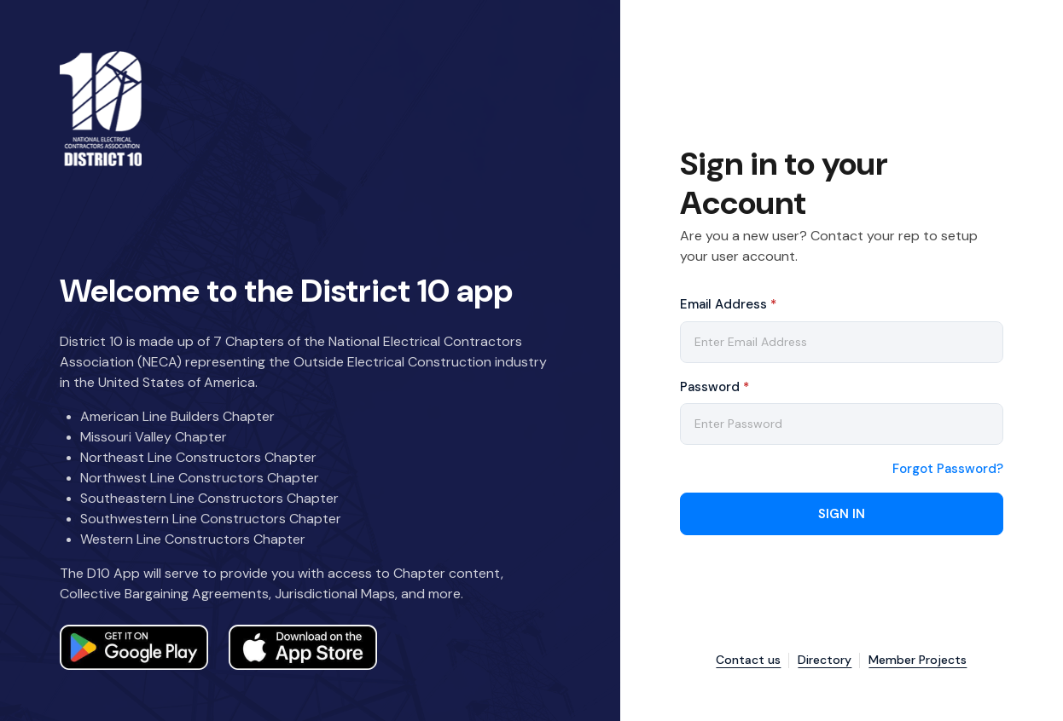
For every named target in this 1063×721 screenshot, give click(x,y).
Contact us (748, 660)
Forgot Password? (947, 469)
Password (714, 386)
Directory (824, 660)
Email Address (728, 304)
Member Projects (917, 660)
